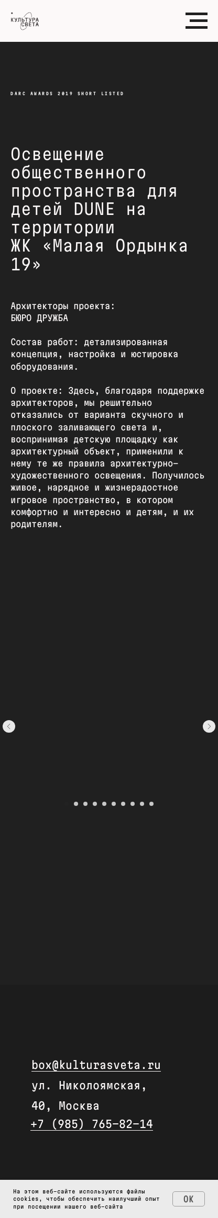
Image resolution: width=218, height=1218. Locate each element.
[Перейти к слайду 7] (123, 804)
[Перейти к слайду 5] (104, 804)
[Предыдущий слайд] (9, 726)
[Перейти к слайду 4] (95, 804)
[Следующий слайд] (209, 726)
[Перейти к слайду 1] (66, 804)
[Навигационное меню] (197, 21)
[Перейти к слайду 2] (76, 804)
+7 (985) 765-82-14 (91, 1124)
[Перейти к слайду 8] (132, 804)
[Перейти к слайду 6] (114, 804)
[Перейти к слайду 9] (142, 804)
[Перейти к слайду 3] (85, 804)
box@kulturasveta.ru (96, 1064)
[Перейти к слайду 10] (151, 804)
